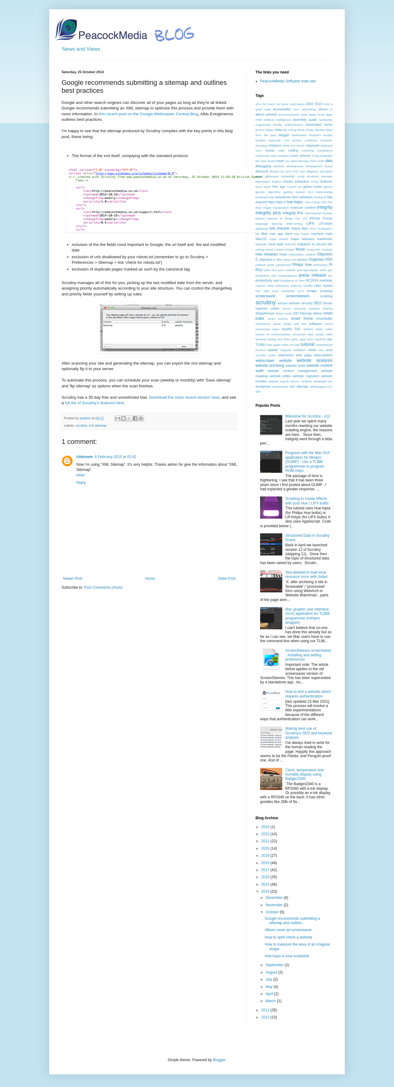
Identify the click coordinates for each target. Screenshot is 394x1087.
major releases (303, 239)
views (312, 350)
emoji (300, 176)
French (291, 186)
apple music (317, 114)
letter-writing (294, 223)
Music (300, 249)
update (272, 350)
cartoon (297, 140)
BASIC (259, 130)
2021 (266, 841)
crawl (280, 161)
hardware (261, 197)
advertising (309, 109)
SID (296, 313)
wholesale (320, 381)
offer (279, 259)
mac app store (280, 233)
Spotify (287, 329)
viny (321, 350)
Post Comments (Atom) (103, 587)
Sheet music (283, 313)
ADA (296, 109)
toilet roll (287, 344)
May (270, 987)
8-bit (327, 104)
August (272, 972)
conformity (262, 155)
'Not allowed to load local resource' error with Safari (306, 574)
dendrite (278, 166)
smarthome (262, 324)
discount (261, 171)
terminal (260, 339)
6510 (318, 104)
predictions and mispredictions (276, 275)
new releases (266, 254)
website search (278, 381)
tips (329, 339)
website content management (292, 371)
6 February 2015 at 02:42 (115, 457)
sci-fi (301, 291)
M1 (257, 233)
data (328, 161)
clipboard (326, 145)
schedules (288, 291)
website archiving (269, 365)
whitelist (306, 381)
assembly (300, 119)
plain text (270, 270)
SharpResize (265, 313)
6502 (310, 104)
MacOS (261, 239)
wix (330, 381)
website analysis (314, 360)
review (327, 285)
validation (299, 350)
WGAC (295, 381)
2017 (266, 870)
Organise (316, 259)
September (275, 965)
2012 (266, 1017)
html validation (302, 197)
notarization (296, 254)
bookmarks (299, 135)
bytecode (275, 140)
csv (287, 161)
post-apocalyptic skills (311, 270)
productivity (263, 280)
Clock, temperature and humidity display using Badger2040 (304, 774)
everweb (326, 176)
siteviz (317, 313)
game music (312, 186)
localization (325, 228)
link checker (279, 228)
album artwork (266, 114)
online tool (289, 259)
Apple (304, 114)
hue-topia (294, 202)
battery (269, 130)
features (326, 181)
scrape (312, 291)
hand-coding (324, 192)
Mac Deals (301, 233)
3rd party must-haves (290, 104)
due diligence (309, 171)
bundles (260, 140)
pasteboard (283, 265)
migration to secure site (314, 244)
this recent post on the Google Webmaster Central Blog (148, 114)
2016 (266, 877)
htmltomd (320, 197)
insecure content (303, 207)
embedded (288, 176)
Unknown (84, 457)
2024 (266, 827)
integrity (324, 207)
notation (310, 254)
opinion (302, 259)
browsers (315, 135)
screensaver (265, 296)
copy (273, 155)
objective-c (267, 259)
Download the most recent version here (184, 397)
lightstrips (261, 228)
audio (313, 119)
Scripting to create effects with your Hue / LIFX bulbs (307, 500)
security (306, 303)
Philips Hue (302, 265)
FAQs (315, 181)
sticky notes (324, 329)
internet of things (280, 218)
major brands (278, 239)
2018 (266, 863)
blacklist (320, 130)
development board (319, 166)
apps (329, 114)
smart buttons (278, 318)
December (275, 897)
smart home (302, 318)
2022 (266, 834)
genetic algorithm (267, 192)
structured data (302, 334)
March (271, 1001)
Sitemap (306, 313)
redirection (282, 285)
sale (266, 291)
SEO (317, 303)
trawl (297, 344)
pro (330, 275)
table (329, 334)
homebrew (283, 197)
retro (318, 285)
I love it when (312, 202)
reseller (308, 285)
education (326, 171)
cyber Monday (299, 161)
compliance (324, 150)
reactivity (325, 280)
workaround (280, 386)
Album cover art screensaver (288, 930)
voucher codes (265, 355)
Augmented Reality (268, 124)
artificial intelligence (277, 119)
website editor (280, 376)
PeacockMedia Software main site (288, 81)
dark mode (317, 161)
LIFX (310, 223)
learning (277, 223)
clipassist (312, 145)
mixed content (274, 249)
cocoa (269, 150)
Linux (312, 228)
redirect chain (264, 285)
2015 (266, 884)
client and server (293, 145)
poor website (287, 270)
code (281, 150)
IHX (330, 202)
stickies (308, 329)
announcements (288, 114)
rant (276, 280)
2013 (266, 1010)
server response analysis (301, 308)
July (269, 979)
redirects (296, 285)
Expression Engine (268, 181)
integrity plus (268, 212)
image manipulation (276, 207)
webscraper (265, 360)
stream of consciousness (273, 334)
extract (288, 181)
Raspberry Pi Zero (292, 280)
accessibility (282, 109)
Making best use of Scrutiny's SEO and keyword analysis (308, 733)
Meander (261, 244)
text (280, 339)
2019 (266, 855)
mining (259, 249)
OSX (328, 259)
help (271, 197)
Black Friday (305, 130)
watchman (285, 355)
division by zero (280, 171)
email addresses (267, 176)
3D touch (269, 104)
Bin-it (286, 130)
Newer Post (72, 578)
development (295, 166)
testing (271, 339)
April (270, 994)
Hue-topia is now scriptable (287, 956)
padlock (260, 265)
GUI (310, 192)
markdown (324, 239)
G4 (300, 186)
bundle (328, 135)
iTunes (327, 218)
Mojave (290, 249)
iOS (297, 218)
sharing (327, 308)
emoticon (313, 176)
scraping (326, 291)
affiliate (323, 109)
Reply (81, 482)
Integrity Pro (293, 213)
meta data (275, 244)
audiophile (325, 119)
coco (258, 150)
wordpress (263, 386)
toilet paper (273, 344)
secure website (289, 303)
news (283, 254)
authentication (294, 124)
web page (304, 355)
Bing (293, 130)
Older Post (226, 578)
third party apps (295, 339)
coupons (283, 155)
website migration (306, 376)
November (275, 905)
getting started (293, 192)
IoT (305, 218)
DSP (295, 171)
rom (258, 291)
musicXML (313, 249)
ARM (258, 119)
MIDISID (290, 244)
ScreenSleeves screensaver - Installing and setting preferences (308, 655)
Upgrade (285, 350)
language (261, 223)
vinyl (329, 350)
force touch (263, 186)
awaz (80, 475)
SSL (298, 329)
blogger (284, 135)
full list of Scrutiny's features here (94, 403)
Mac (264, 233)
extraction (302, 181)
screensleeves (298, 296)
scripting (326, 296)
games (328, 186)
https (271, 202)
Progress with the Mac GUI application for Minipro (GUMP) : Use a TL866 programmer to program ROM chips (307, 462)
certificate (311, 140)
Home (150, 578)
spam (275, 329)
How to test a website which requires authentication (308, 694)
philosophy (320, 265)
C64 (286, 140)
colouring (308, 150)
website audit (295, 365)
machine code (321, 233)
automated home (319, 124)
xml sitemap (98, 425)
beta (278, 130)
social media (282, 324)
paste (270, 265)
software (315, 324)
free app (278, 186)
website (285, 360)
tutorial (307, 344)
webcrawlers (323, 355)
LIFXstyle (325, 223)
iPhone (315, 218)
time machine (317, 339)
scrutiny (81, 425)
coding (293, 150)
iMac (258, 207)
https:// (281, 202)
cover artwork (300, 155)
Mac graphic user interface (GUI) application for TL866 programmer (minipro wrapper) (307, 616)
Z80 (258, 391)
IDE (324, 202)
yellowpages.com (321, 386)
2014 (266, 891)
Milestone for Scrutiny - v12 (307, 416)
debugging (263, 166)
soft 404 (300, 324)
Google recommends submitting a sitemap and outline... (292, 920)
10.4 (258, 104)
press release (312, 275)
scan (275, 291)
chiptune (275, 145)
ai (331, 109)
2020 (266, 848)
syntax (320, 334)
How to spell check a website (288, 937)
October (273, 912)
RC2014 (312, 280)
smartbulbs (324, 318)
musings (326, 249)
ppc (330, 270)
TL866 (260, 344)
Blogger (219, 1060)
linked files (299, 228)
